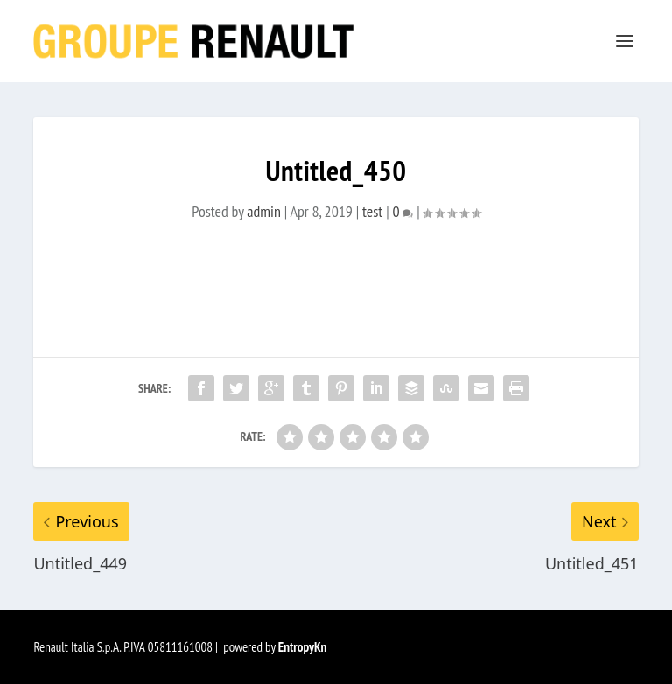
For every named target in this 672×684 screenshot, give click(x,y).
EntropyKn (302, 647)
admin (264, 211)
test (372, 211)
